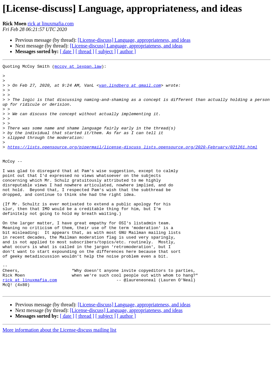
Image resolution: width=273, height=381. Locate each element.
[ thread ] (84, 51)
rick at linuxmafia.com (51, 23)
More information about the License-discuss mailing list (59, 375)
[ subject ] (105, 51)
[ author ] (126, 51)
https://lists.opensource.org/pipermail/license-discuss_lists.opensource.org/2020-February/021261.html (132, 164)
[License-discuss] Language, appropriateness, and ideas (134, 40)
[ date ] (67, 51)
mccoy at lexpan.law (78, 67)
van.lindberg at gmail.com (130, 90)
